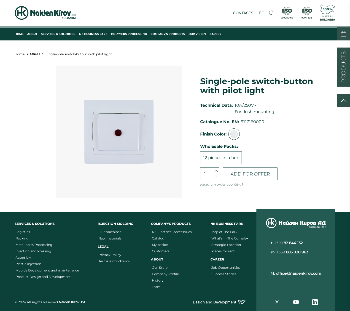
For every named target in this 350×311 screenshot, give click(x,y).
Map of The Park (224, 232)
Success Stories (223, 274)
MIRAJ (35, 54)
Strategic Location (226, 245)
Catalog (158, 238)
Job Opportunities (225, 268)
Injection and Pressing (33, 251)
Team (156, 287)
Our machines (110, 232)
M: (296, 273)
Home (19, 54)
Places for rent (223, 251)
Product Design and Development (43, 277)
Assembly (23, 257)
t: (287, 243)
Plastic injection (28, 264)
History (158, 280)
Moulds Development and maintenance (47, 270)
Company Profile (165, 274)
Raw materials (110, 238)
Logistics (23, 232)
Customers (161, 251)
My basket (160, 245)
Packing (22, 238)
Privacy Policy (110, 255)
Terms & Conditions (114, 261)
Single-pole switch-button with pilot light (79, 54)
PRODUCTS (343, 67)
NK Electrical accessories (172, 232)
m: (289, 252)
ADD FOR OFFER (250, 174)
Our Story (160, 268)
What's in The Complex (229, 238)
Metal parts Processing (34, 245)
